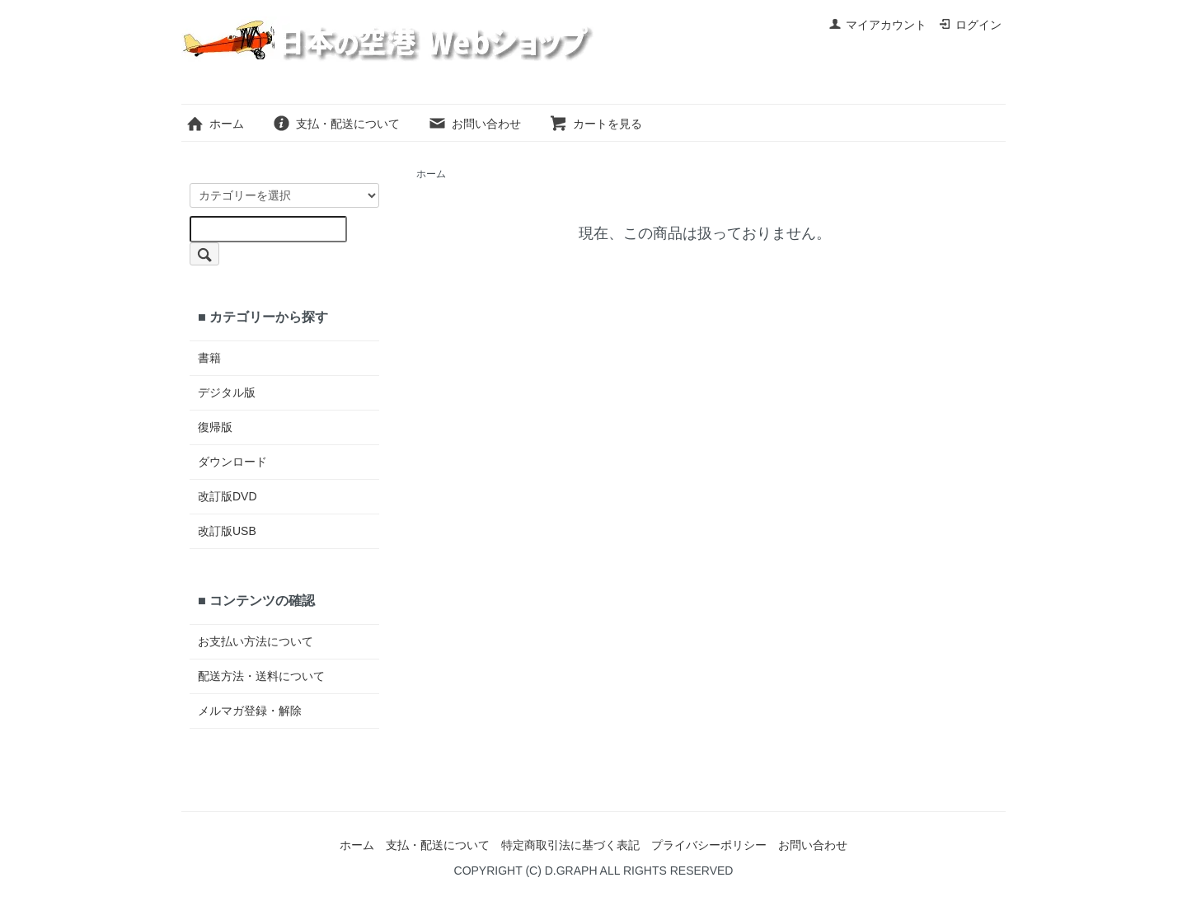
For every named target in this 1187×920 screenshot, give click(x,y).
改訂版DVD (227, 496)
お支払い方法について (255, 641)
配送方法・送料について (261, 676)
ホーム (214, 123)
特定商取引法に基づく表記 (570, 845)
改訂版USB (227, 530)
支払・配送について (336, 123)
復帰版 (215, 427)
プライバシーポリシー (709, 845)
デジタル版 (227, 392)
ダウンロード (232, 461)
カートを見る (595, 123)
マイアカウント (877, 24)
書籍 (209, 357)
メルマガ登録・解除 (250, 710)
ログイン (970, 24)
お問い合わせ (474, 123)
